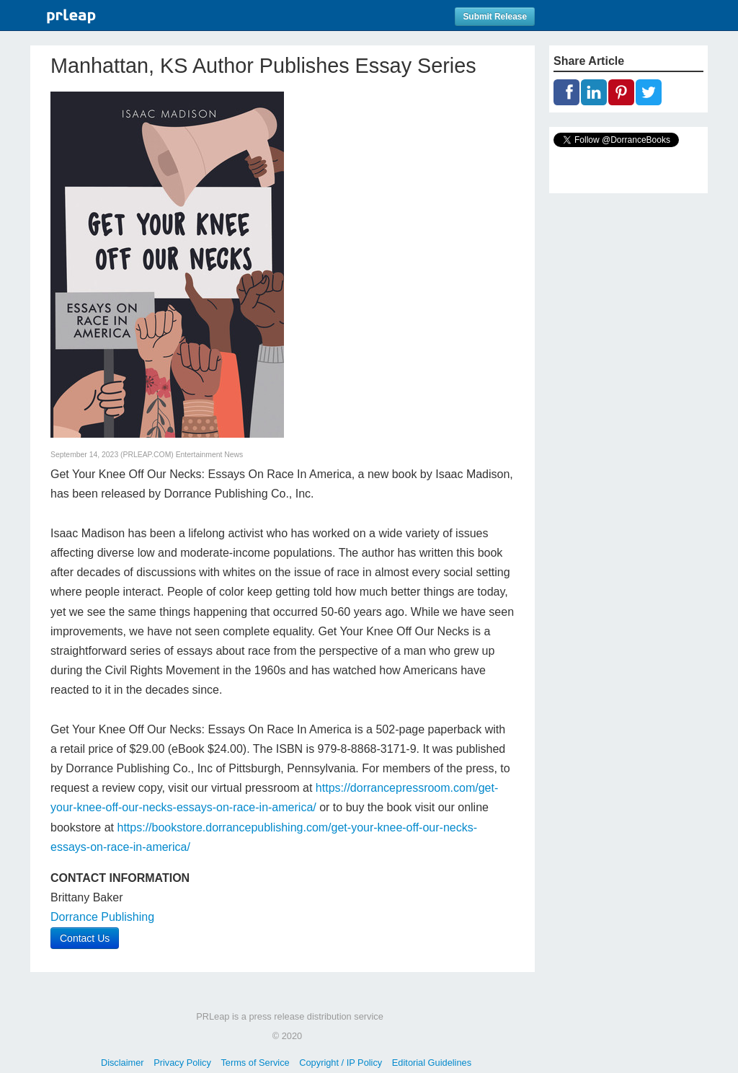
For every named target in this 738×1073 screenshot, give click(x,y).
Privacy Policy (182, 1062)
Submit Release (495, 17)
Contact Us (85, 938)
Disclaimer (122, 1062)
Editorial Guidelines (431, 1062)
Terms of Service (255, 1062)
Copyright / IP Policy (340, 1062)
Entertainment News (210, 455)
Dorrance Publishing (102, 917)
